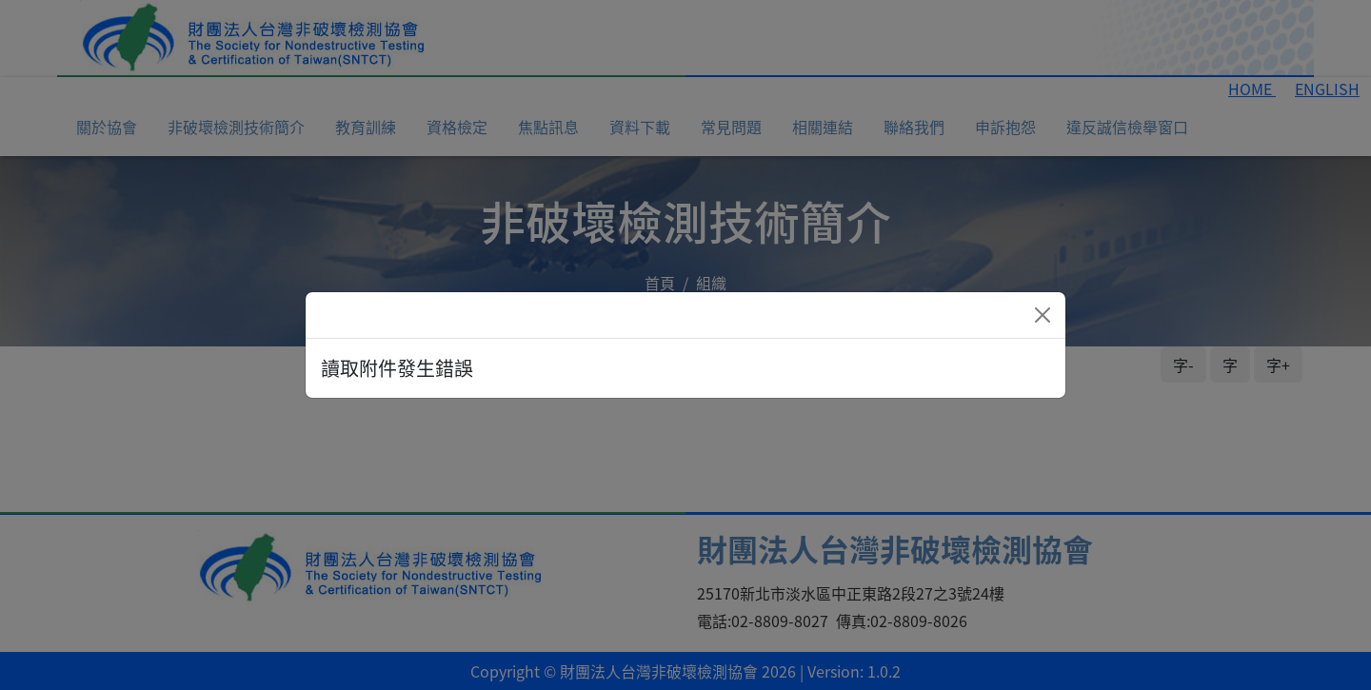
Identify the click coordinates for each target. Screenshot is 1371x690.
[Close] (1042, 315)
